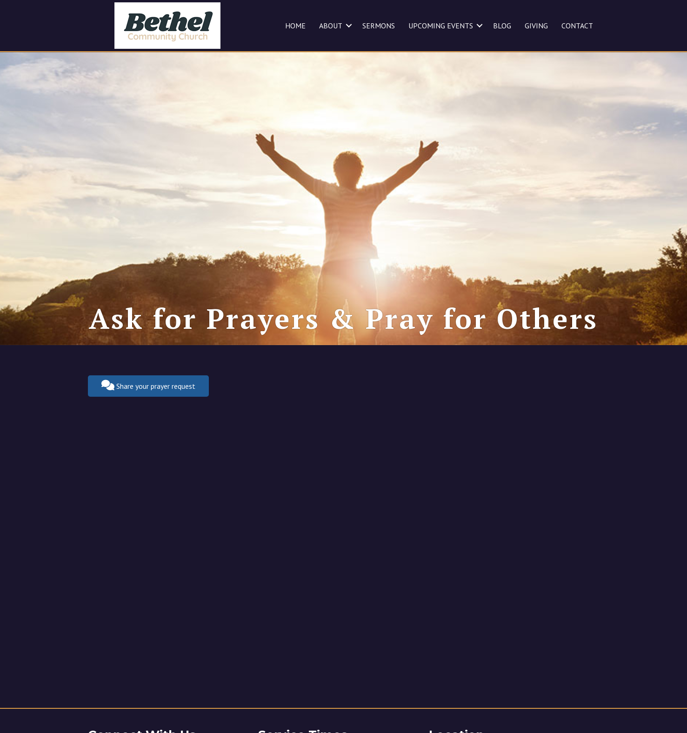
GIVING (536, 25)
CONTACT (577, 25)
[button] (348, 25)
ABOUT (330, 25)
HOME (295, 25)
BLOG (502, 25)
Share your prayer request (148, 385)
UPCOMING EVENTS (440, 25)
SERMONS (378, 25)
